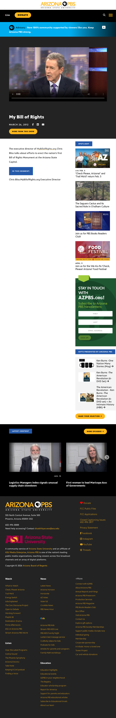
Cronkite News (46, 605)
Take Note (9, 666)
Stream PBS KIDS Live (49, 629)
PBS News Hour (47, 609)
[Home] (58, 5)
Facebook (86, 533)
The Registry (45, 682)
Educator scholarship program (53, 685)
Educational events (48, 674)
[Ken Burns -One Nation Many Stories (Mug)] (86, 358)
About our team (47, 705)
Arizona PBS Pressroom (85, 595)
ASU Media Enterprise (15, 552)
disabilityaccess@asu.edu (47, 528)
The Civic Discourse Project (16, 605)
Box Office (80, 611)
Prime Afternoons (12, 625)
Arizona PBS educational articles (54, 697)
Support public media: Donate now (90, 631)
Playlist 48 (9, 617)
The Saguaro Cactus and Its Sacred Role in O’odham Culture (92, 205)
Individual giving (82, 635)
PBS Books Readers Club (86, 607)
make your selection (90, 416)
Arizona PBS (33, 552)
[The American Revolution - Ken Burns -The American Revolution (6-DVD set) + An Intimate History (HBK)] (86, 392)
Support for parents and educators (54, 693)
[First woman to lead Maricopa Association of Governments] (66, 476)
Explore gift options (84, 623)
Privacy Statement (89, 527)
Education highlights (48, 670)
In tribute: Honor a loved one (88, 646)
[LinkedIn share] (39, 124)
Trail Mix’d (9, 593)
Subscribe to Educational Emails (53, 701)
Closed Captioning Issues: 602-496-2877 (93, 520)
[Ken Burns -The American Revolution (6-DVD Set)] (86, 372)
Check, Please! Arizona (14, 590)
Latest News (45, 586)
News (43, 578)
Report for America (48, 689)
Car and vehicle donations (86, 654)
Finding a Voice (11, 673)
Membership (81, 639)
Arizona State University (40, 548)
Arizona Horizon (47, 590)
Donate (85, 503)
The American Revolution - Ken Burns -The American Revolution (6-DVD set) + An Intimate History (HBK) (105, 397)
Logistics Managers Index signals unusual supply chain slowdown (33, 484)
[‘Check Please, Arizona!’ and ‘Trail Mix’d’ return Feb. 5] (92, 150)
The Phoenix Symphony (15, 658)
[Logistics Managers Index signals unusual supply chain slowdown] (35, 444)
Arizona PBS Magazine (85, 603)
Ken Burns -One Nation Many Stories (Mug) (105, 363)
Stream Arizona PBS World (16, 633)
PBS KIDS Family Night (49, 633)
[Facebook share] (34, 124)
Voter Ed (44, 601)
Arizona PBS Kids (47, 625)
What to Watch (11, 586)
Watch (8, 578)
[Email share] (44, 124)
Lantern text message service (52, 637)
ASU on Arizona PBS (13, 629)
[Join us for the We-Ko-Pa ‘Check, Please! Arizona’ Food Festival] (92, 242)
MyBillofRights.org (46, 148)
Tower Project (81, 650)
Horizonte (44, 593)
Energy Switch (11, 597)
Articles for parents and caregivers (54, 649)
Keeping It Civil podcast (15, 670)
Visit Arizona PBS (83, 615)
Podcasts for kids (47, 645)
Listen (8, 643)
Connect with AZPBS (84, 584)
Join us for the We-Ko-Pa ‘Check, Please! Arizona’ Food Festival (92, 268)
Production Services (84, 599)
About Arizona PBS (83, 588)
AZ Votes (44, 597)
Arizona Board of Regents (35, 565)
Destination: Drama (13, 621)
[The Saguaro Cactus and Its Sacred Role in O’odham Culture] (92, 182)
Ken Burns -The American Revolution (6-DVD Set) (105, 377)
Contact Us (80, 619)
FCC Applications (88, 514)
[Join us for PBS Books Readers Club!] (92, 212)
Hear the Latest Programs (16, 650)
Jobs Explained (11, 601)
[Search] (103, 15)
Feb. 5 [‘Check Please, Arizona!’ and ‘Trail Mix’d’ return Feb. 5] (80, 171)
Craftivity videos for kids (50, 641)
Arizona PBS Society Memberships (90, 627)
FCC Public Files (88, 508)
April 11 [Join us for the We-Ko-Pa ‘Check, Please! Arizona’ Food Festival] (79, 263)
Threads (85, 550)
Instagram (86, 538)
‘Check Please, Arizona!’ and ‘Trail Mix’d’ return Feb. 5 (90, 175)
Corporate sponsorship (85, 642)
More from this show (23, 131)
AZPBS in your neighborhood (52, 678)
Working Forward (12, 613)
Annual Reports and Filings (87, 591)
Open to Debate (12, 609)
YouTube (86, 544)
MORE (95, 431)
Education (45, 663)
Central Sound (11, 654)
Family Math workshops (50, 653)
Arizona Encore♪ (12, 662)
